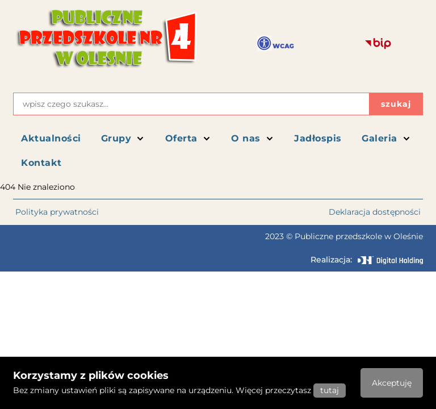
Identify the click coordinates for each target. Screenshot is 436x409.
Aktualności (51, 138)
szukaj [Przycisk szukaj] (396, 104)
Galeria (386, 138)
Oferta (188, 138)
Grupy (123, 138)
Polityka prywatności (57, 212)
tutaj (329, 390)
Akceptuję (392, 383)
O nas (252, 138)
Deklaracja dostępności (375, 212)
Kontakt (41, 162)
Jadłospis (318, 138)
